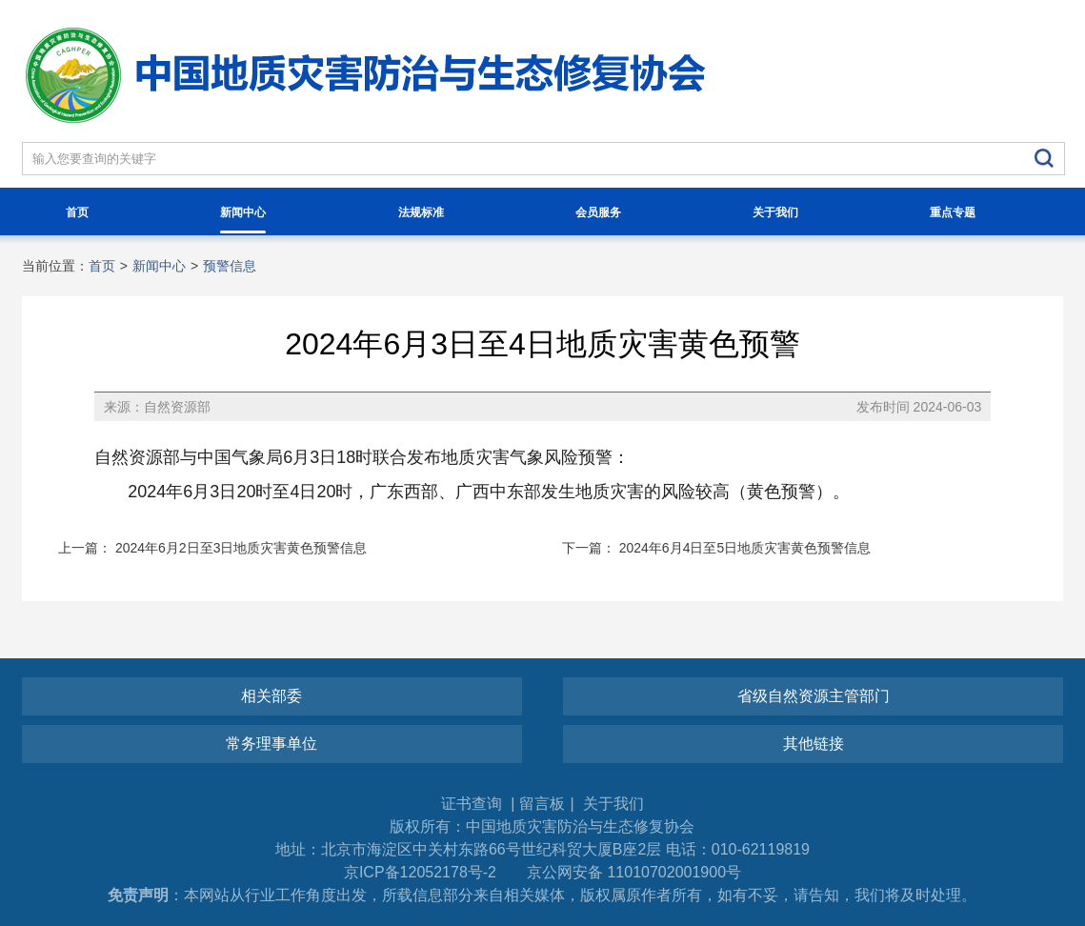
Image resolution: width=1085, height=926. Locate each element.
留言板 (542, 803)
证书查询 (473, 803)
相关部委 (271, 696)
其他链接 (813, 743)
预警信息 (229, 265)
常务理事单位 (271, 743)
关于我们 (775, 212)
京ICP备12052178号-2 (420, 872)
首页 (77, 212)
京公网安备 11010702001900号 (634, 872)
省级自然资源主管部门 (813, 696)
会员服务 (598, 212)
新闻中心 (243, 219)
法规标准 (421, 212)
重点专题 (952, 212)
